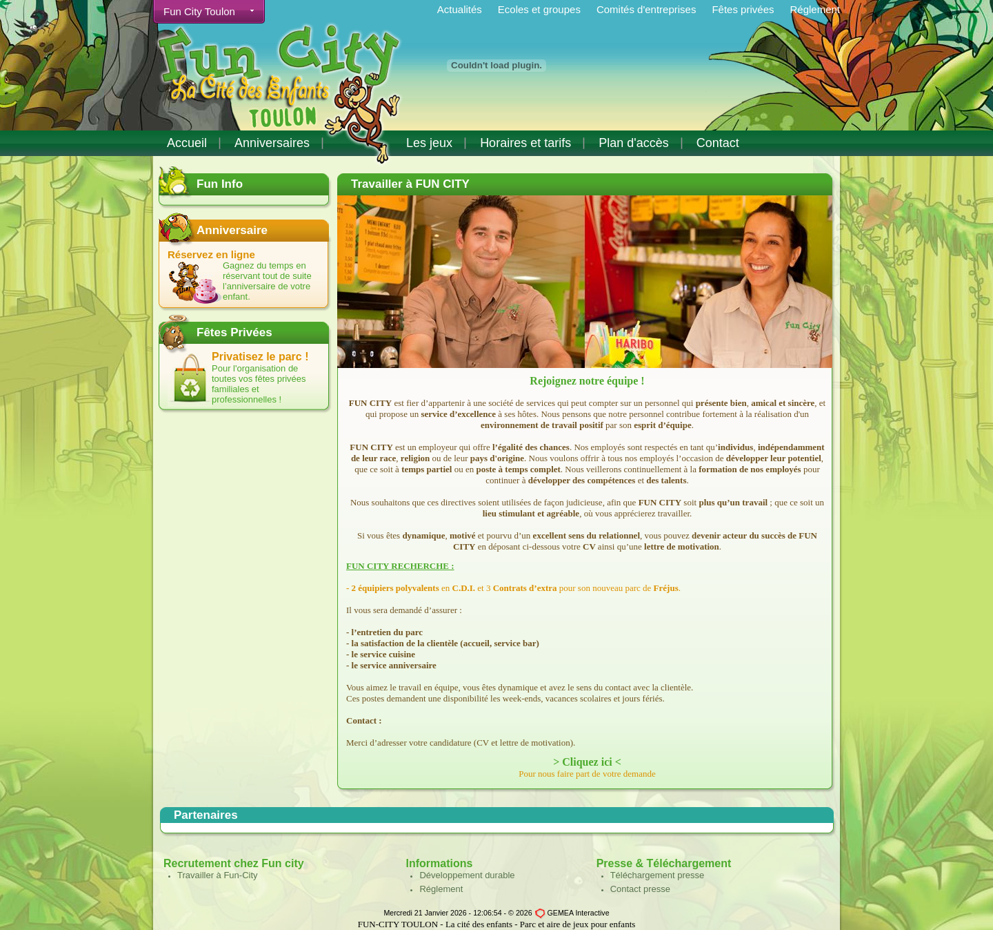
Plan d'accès (634, 143)
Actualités (459, 9)
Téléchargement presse (657, 875)
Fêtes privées (743, 9)
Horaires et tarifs (525, 143)
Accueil (187, 143)
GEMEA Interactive (579, 913)
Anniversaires (272, 143)
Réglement (815, 9)
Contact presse (640, 889)
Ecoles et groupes (539, 9)
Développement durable (466, 875)
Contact (717, 143)
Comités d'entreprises (646, 9)
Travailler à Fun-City (217, 875)
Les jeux (429, 143)
